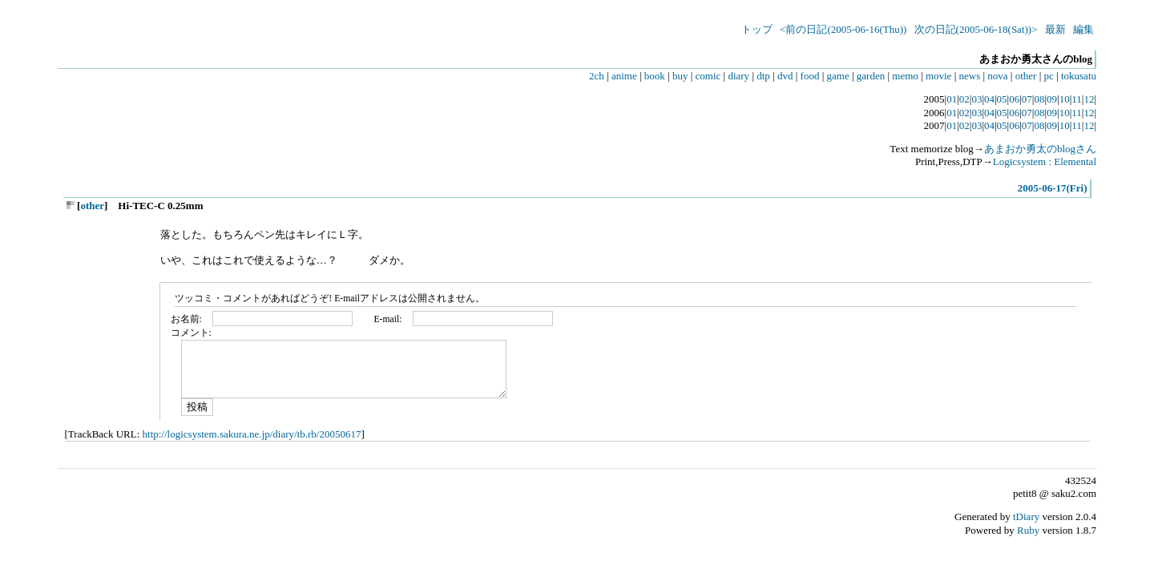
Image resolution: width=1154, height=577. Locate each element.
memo (905, 76)
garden (871, 76)
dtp (763, 76)
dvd (785, 76)
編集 (1083, 29)
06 (1014, 99)
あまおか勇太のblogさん (1040, 149)
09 (1052, 99)
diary (738, 76)
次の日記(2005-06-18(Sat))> (976, 29)
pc (1049, 76)
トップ (757, 29)
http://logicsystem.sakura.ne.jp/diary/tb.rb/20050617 (252, 434)
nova (997, 76)
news (970, 76)
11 (1076, 99)
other (1026, 76)
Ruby (1028, 530)
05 (1002, 99)
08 (1039, 99)
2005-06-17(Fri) (1052, 188)
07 (1027, 99)
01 (951, 99)
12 (1088, 99)
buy (680, 76)
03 (976, 99)
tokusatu (1078, 76)
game (838, 76)
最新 (1055, 29)
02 (964, 99)
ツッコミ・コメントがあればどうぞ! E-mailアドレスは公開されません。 (330, 298)
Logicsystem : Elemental (1044, 161)
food (810, 76)
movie (939, 76)
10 (1064, 99)
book (654, 76)
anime (624, 76)
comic (708, 76)
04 (989, 99)
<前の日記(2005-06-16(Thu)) (843, 29)
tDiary (1026, 516)
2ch (596, 76)
